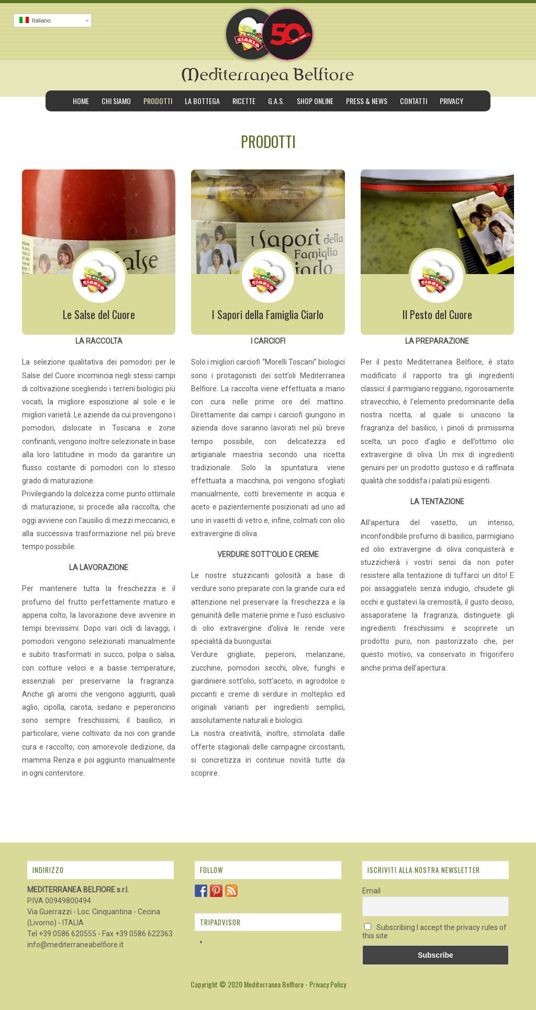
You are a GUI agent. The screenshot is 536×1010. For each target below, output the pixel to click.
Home (81, 100)
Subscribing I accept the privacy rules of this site (434, 931)
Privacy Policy (327, 984)
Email (371, 891)
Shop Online (315, 100)
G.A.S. (276, 100)
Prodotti (157, 100)
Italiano (35, 20)
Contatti (413, 100)
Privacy (451, 100)
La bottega (202, 100)
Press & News (366, 100)
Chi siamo (116, 100)
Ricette (243, 100)
